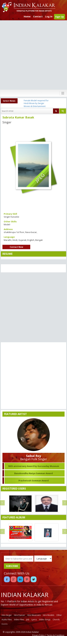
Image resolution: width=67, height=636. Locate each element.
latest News (9, 100)
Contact (38, 16)
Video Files (19, 619)
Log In (48, 16)
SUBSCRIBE (12, 566)
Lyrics (34, 619)
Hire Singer (7, 615)
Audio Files (7, 619)
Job (27, 619)
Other (59, 615)
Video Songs (44, 619)
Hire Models (48, 615)
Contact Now (16, 247)
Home (27, 16)
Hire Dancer (19, 615)
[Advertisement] (33, 55)
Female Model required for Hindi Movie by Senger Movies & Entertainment (36, 103)
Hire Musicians (34, 615)
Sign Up (59, 16)
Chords (56, 619)
